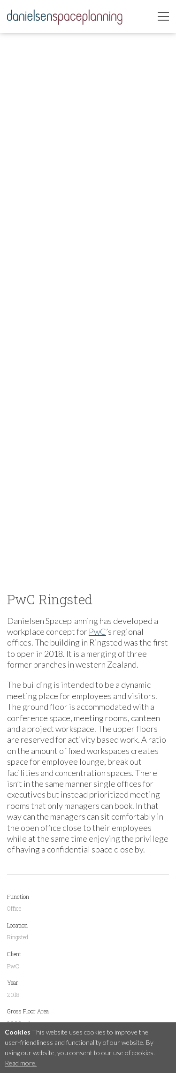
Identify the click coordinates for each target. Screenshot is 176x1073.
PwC (97, 631)
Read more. (21, 1063)
